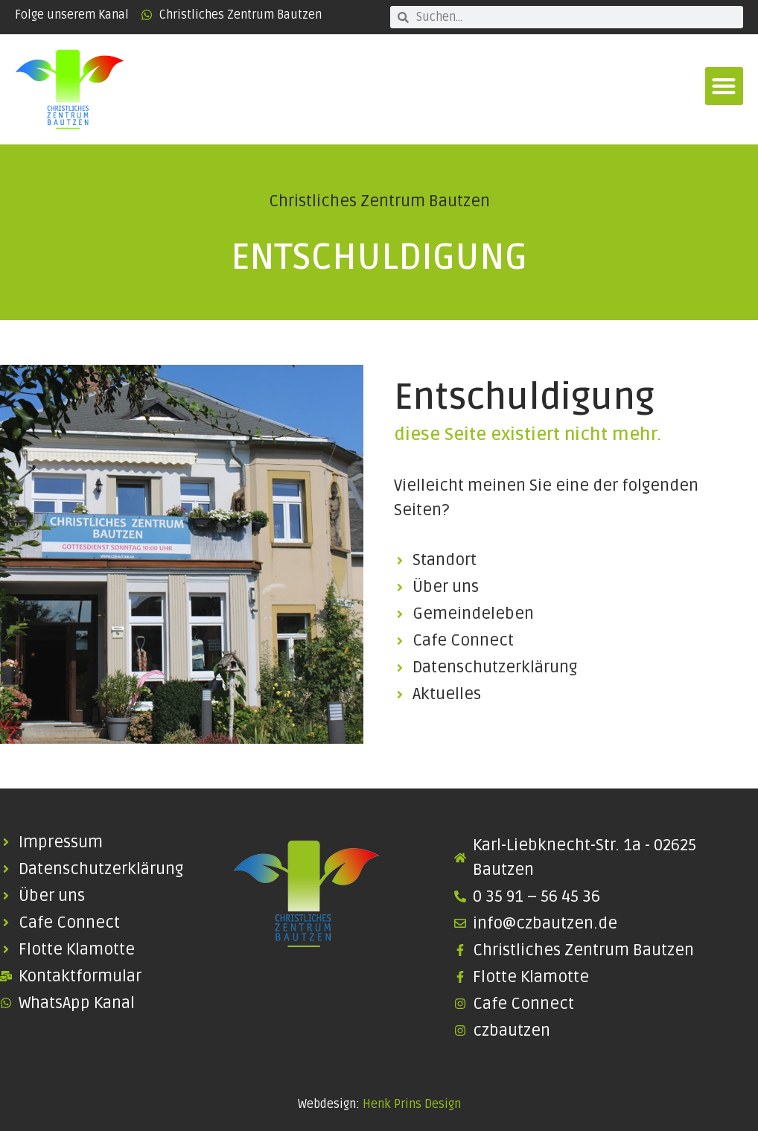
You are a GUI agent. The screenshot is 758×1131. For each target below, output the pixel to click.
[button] (724, 86)
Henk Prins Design (412, 1104)
